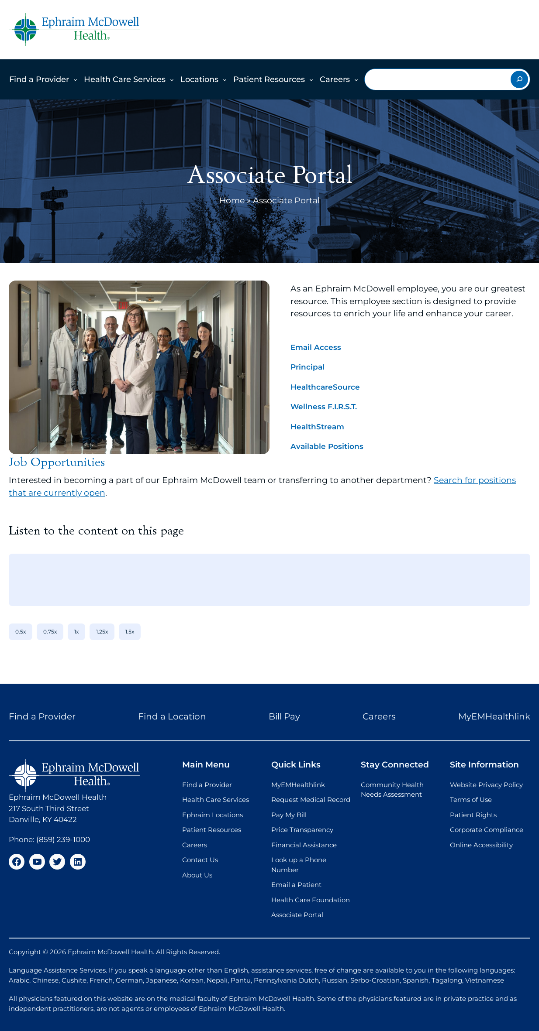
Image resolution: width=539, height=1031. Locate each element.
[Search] (519, 79)
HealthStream (317, 426)
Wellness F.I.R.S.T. (323, 406)
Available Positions (326, 446)
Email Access (315, 347)
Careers (335, 79)
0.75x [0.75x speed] (50, 631)
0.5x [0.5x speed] (20, 631)
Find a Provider (39, 79)
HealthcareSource (325, 387)
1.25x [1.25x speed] (102, 631)
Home (232, 200)
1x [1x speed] (76, 631)
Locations (199, 79)
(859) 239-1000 (63, 839)
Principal (307, 367)
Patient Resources (269, 79)
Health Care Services (125, 79)
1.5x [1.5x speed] (129, 631)
